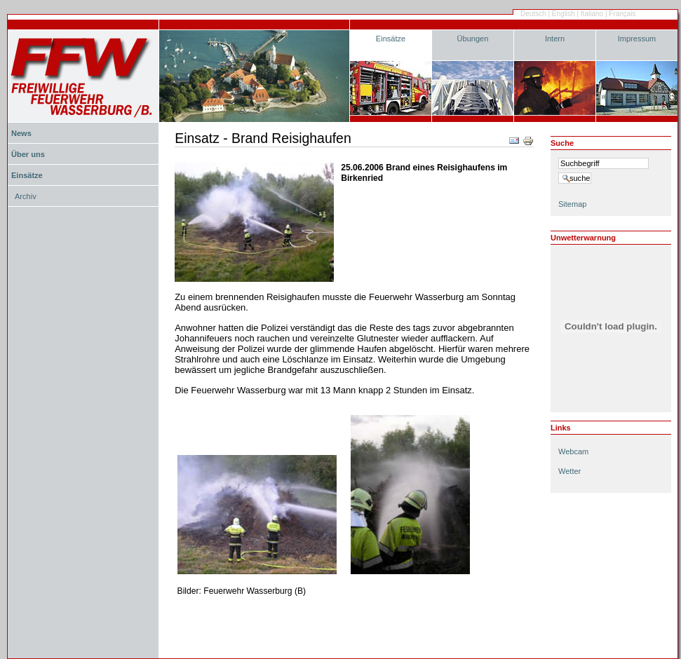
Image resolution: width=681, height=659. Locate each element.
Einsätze (390, 38)
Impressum (637, 38)
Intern (555, 38)
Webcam (573, 451)
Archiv (25, 196)
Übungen (473, 38)
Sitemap (572, 204)
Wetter (569, 471)
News (21, 133)
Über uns (28, 154)
